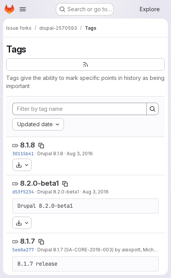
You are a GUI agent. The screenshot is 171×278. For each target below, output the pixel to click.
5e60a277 (23, 250)
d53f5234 (23, 192)
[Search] (152, 109)
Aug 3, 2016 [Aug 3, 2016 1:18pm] (95, 192)
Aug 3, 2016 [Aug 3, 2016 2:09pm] (80, 153)
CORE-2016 (87, 250)
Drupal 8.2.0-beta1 (58, 192)
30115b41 (23, 153)
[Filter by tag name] (79, 109)
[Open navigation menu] (23, 9)
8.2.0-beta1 (39, 183)
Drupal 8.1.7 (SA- (55, 250)
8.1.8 (27, 145)
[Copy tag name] (41, 145)
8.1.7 (27, 241)
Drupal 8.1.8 (50, 153)
